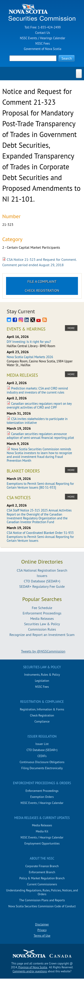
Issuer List (42, 744)
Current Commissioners (42, 884)
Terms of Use (42, 936)
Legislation (42, 681)
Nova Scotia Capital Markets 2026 (30, 357)
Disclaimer (42, 924)
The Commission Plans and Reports (42, 900)
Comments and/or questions (30, 971)
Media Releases (42, 618)
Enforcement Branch (42, 872)
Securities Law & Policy (42, 624)
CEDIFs (42, 756)
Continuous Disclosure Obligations (42, 762)
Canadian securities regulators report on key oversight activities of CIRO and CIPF (39, 405)
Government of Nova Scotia (42, 49)
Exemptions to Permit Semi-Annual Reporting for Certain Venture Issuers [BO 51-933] (40, 485)
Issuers (42, 575)
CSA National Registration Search (42, 570)
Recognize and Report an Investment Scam (42, 634)
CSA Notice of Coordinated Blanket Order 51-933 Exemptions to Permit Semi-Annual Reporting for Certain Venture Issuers (40, 537)
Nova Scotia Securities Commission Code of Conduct (42, 906)
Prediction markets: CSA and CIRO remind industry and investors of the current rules (37, 390)
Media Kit (42, 831)
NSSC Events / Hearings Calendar (42, 38)
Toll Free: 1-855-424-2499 (42, 27)
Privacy (42, 930)
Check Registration (42, 290)
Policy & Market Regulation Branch (42, 878)
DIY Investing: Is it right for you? (29, 342)
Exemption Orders (42, 797)
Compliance (42, 721)
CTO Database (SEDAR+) (42, 581)
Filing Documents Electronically (42, 768)
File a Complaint (42, 281)
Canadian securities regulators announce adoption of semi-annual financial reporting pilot (40, 436)
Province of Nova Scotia (32, 967)
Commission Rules (42, 629)
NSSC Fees (42, 43)
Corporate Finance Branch (42, 866)
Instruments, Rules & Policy (42, 675)
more (71, 328)
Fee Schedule (42, 607)
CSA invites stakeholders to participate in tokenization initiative (37, 421)
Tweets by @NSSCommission (43, 651)
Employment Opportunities (42, 843)
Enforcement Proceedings (42, 613)
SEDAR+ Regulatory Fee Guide (42, 586)
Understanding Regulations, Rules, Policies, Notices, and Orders (42, 892)
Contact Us (42, 32)
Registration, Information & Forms (42, 709)
